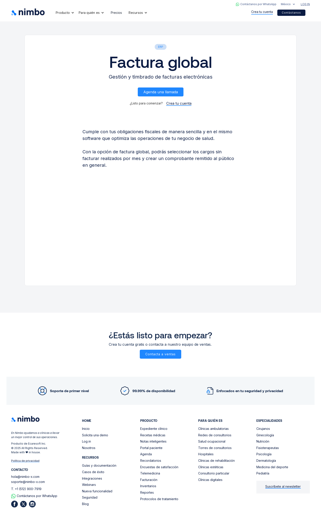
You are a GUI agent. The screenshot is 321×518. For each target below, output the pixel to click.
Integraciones (92, 478)
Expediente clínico (153, 429)
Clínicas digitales (210, 480)
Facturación (148, 480)
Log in (86, 441)
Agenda (146, 454)
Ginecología (265, 435)
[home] (28, 11)
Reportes (147, 492)
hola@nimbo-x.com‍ (25, 476)
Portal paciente (151, 448)
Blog (85, 504)
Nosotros (88, 448)
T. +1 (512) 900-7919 (26, 489)
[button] (288, 4)
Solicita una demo (95, 435)
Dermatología (266, 460)
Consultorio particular (213, 473)
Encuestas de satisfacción (159, 467)
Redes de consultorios (214, 435)
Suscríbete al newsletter (283, 486)
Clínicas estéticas (210, 467)
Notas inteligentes (153, 441)
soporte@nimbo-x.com (28, 482)
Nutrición (262, 441)
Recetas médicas (152, 435)
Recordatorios (150, 460)
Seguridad (89, 497)
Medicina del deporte (272, 467)
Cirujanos (263, 429)
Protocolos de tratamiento (159, 499)
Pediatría (262, 473)
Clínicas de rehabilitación (216, 460)
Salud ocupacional (211, 441)
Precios (116, 13)
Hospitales (206, 454)
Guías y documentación (99, 465)
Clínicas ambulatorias (213, 429)
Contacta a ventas (160, 354)
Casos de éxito (93, 472)
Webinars (89, 485)
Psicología (264, 454)
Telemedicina (150, 473)
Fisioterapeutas (267, 448)
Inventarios (148, 486)
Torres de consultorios (215, 448)
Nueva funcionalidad (97, 491)
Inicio (86, 429)
